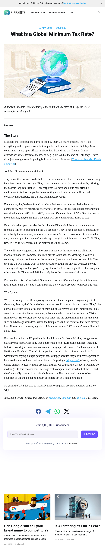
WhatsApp (54, 397)
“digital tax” (72, 360)
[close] (102, 3)
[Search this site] (99, 12)
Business (61, 28)
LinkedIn (66, 397)
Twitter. (81, 397)
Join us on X (72, 443)
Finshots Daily (38, 12)
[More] (72, 13)
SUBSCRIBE (89, 434)
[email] (42, 434)
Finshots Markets (57, 12)
